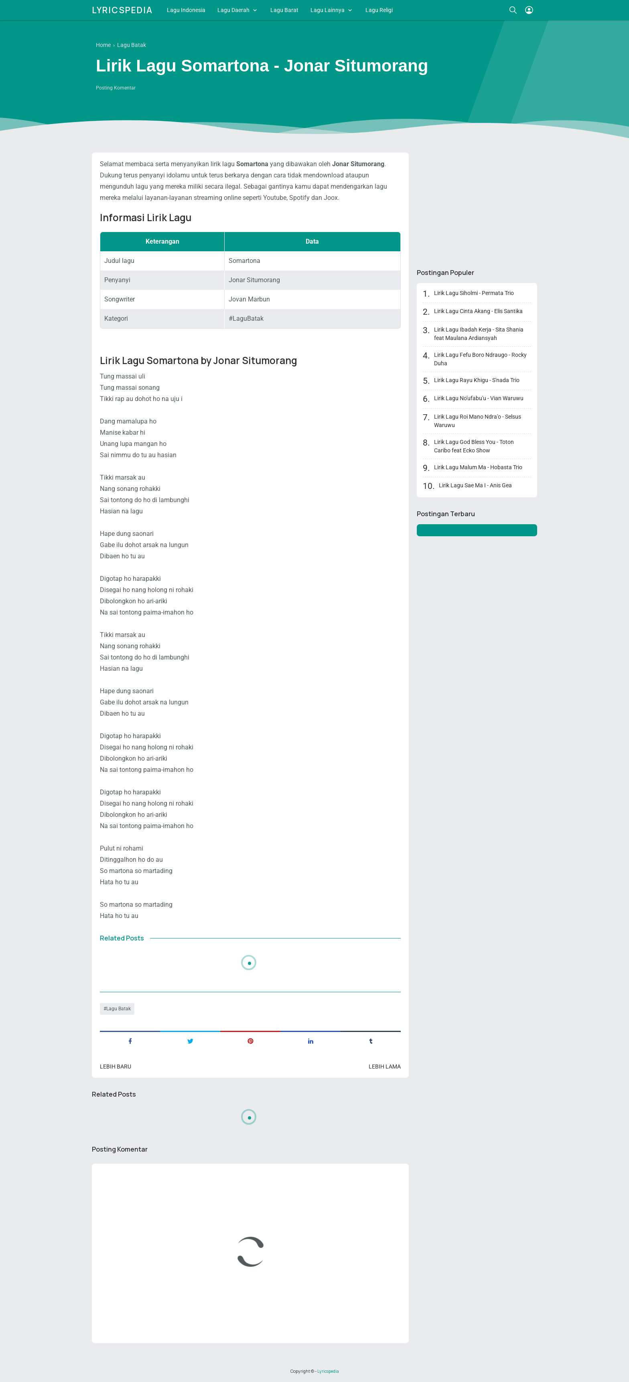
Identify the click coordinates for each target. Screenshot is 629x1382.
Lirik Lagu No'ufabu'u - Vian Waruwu (478, 398)
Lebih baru (115, 1066)
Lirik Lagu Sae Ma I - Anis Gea (475, 485)
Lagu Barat (284, 10)
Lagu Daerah (233, 10)
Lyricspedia (122, 10)
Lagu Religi (379, 10)
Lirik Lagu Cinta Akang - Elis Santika (478, 311)
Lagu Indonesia (186, 10)
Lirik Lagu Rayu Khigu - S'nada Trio (476, 380)
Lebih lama (385, 1066)
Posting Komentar (116, 88)
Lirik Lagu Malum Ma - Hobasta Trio (478, 467)
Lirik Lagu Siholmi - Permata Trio (474, 293)
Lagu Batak (118, 1009)
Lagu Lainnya (327, 10)
